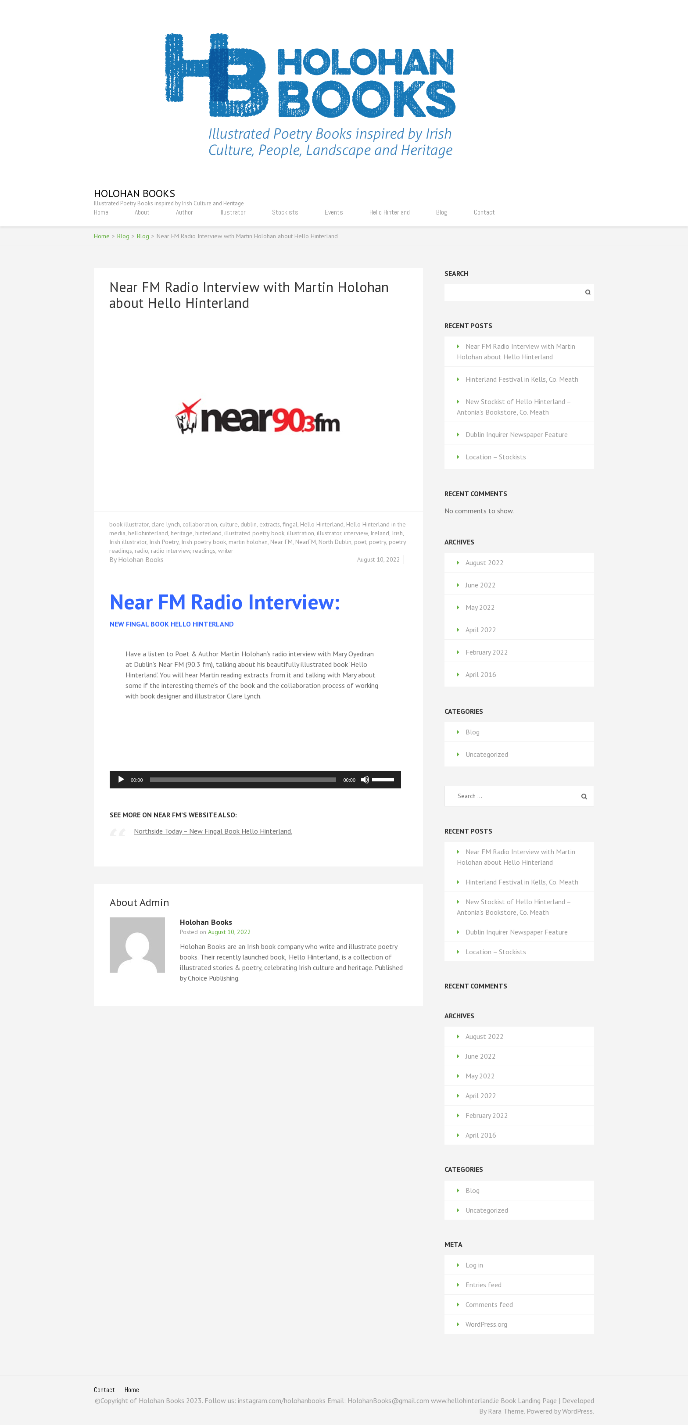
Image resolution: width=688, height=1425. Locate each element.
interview (356, 533)
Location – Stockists (496, 456)
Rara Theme (506, 1411)
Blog (442, 212)
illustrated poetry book (254, 533)
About (142, 212)
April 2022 (481, 629)
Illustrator (232, 212)
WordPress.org (486, 1324)
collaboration (200, 524)
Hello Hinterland (389, 212)
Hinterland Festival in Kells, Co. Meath (522, 379)
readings (204, 551)
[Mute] (365, 779)
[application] (255, 779)
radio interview (170, 551)
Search (456, 273)
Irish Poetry (164, 542)
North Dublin (335, 542)
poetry (377, 542)
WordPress (577, 1411)
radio (141, 551)
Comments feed (489, 1304)
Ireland (379, 533)
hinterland (208, 533)
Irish (397, 533)
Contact (484, 212)
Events (334, 212)
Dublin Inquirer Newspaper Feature (517, 434)
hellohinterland (148, 533)
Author (184, 212)
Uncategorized (487, 754)
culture (229, 524)
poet (360, 542)
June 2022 (481, 584)
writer (225, 551)
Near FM (281, 542)
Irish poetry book (203, 542)
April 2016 (481, 674)
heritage (182, 533)
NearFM (305, 542)
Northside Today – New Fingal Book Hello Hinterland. (213, 831)
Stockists (285, 212)
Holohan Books (134, 193)
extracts (269, 524)
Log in (474, 1264)
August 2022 (485, 562)
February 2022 (487, 652)
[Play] (121, 779)
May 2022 (480, 607)
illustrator (329, 533)
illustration (300, 533)
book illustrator (129, 524)
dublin (248, 524)
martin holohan (248, 542)
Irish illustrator (128, 542)
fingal (290, 524)
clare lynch (165, 524)
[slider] (243, 779)
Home (101, 212)
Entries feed (484, 1284)
